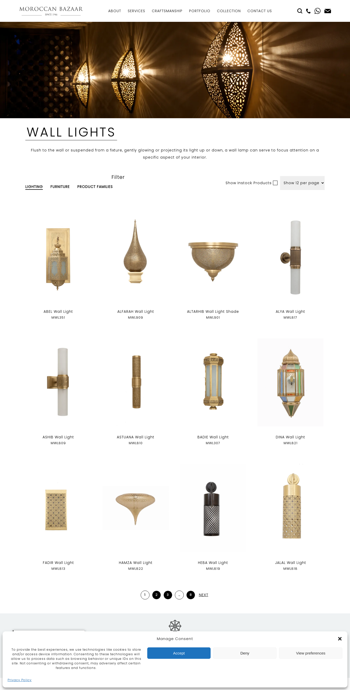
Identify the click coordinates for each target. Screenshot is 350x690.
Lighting (34, 186)
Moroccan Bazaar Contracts (51, 11)
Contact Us (259, 10)
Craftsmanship (167, 10)
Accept (179, 653)
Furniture (60, 186)
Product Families (95, 186)
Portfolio (199, 10)
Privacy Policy (20, 680)
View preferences (310, 653)
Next (203, 594)
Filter (118, 177)
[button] (339, 638)
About (114, 10)
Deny (244, 653)
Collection (229, 10)
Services (136, 10)
